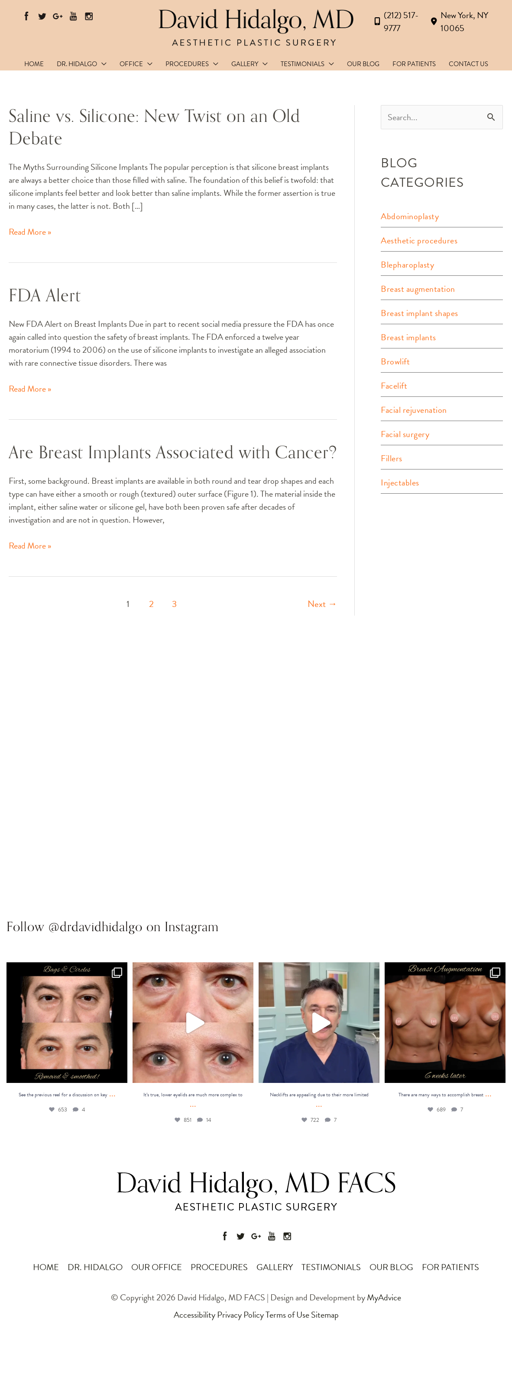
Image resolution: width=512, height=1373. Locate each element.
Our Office (156, 1267)
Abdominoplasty (410, 216)
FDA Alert (45, 295)
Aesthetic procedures (419, 240)
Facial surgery (405, 434)
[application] (102, 63)
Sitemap (325, 1314)
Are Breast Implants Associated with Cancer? (173, 452)
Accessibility (194, 1314)
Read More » (30, 231)
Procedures (219, 1267)
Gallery (274, 1267)
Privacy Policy (240, 1314)
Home (46, 1267)
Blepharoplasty (407, 264)
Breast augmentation (418, 288)
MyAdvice (383, 1297)
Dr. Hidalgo (95, 1267)
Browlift (395, 361)
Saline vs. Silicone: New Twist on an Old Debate (154, 127)
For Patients (450, 1267)
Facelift (394, 385)
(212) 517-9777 (394, 22)
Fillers (391, 458)
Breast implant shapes (419, 313)
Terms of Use (287, 1314)
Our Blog (391, 1267)
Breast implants (408, 337)
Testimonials (331, 1267)
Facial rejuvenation (414, 409)
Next (322, 604)
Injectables (400, 482)
